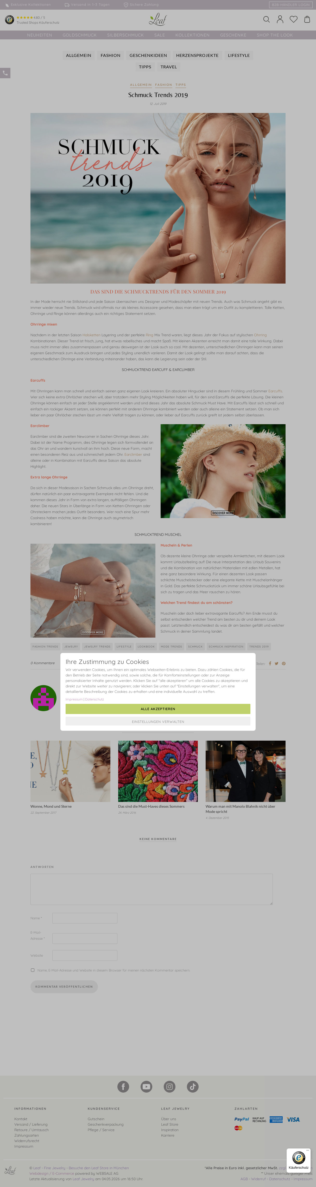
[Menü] (308, 1151)
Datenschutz (94, 699)
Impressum (74, 699)
